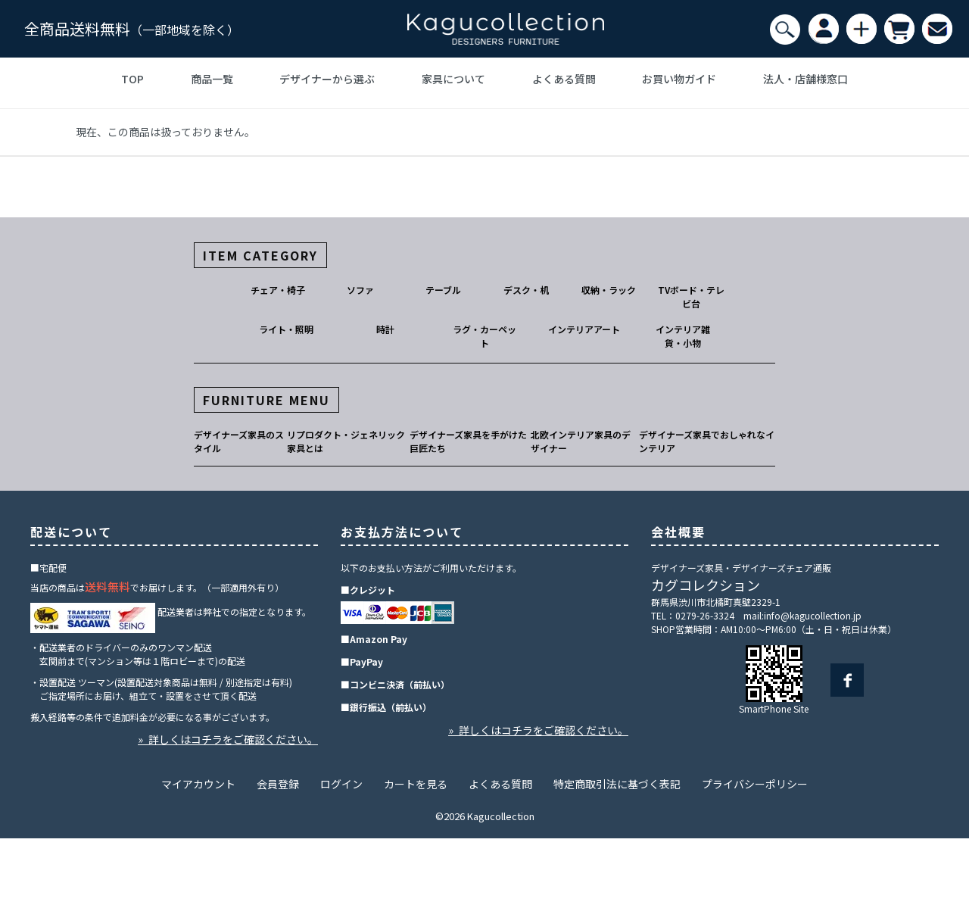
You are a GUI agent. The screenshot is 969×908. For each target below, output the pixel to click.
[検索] (785, 29)
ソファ (360, 289)
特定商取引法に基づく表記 (617, 783)
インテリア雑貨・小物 (683, 336)
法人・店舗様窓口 (805, 78)
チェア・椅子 (278, 289)
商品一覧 (212, 78)
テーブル (443, 289)
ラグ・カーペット (484, 336)
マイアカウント (198, 783)
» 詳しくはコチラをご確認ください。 (228, 739)
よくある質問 (564, 78)
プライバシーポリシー (755, 783)
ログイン (341, 783)
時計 (385, 329)
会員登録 (278, 783)
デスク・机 (526, 289)
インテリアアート (584, 329)
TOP (132, 78)
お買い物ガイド (679, 78)
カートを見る (415, 783)
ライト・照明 (286, 329)
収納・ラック (608, 289)
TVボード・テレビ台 (691, 296)
